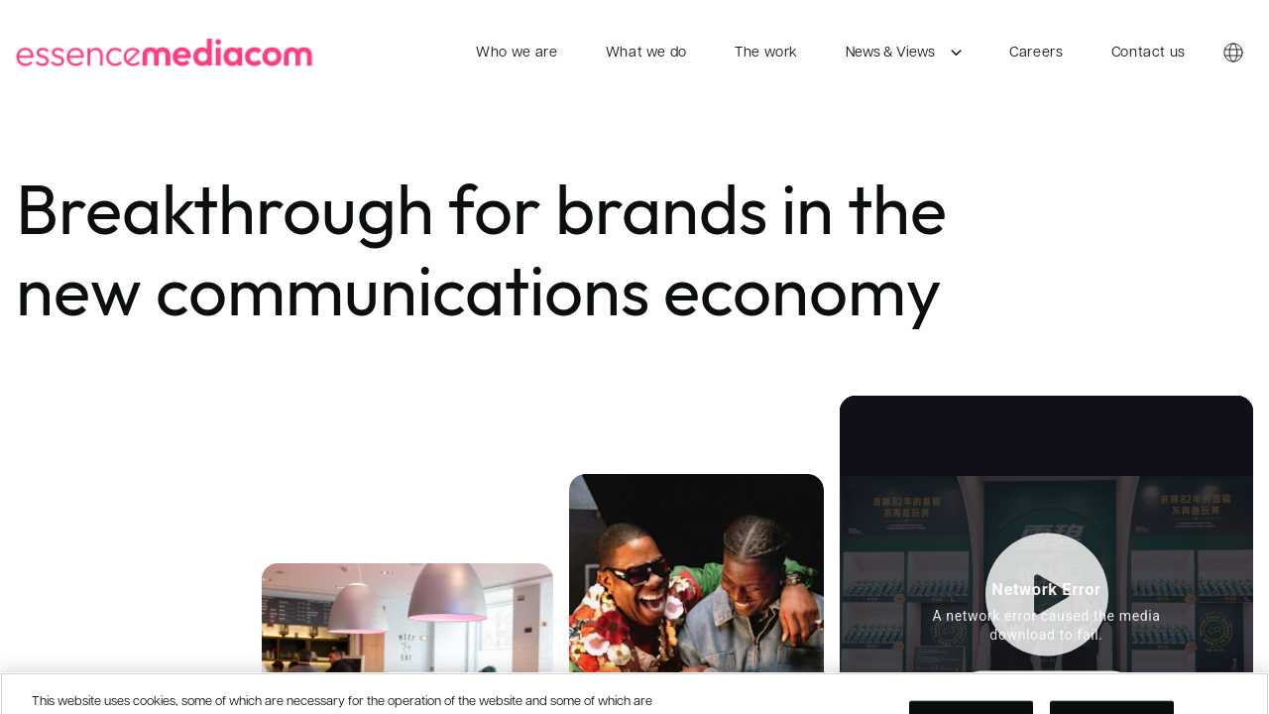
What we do (646, 53)
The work (766, 53)
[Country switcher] (1233, 53)
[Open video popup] (1047, 614)
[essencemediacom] (168, 52)
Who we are (516, 53)
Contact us (1148, 53)
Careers (1036, 53)
